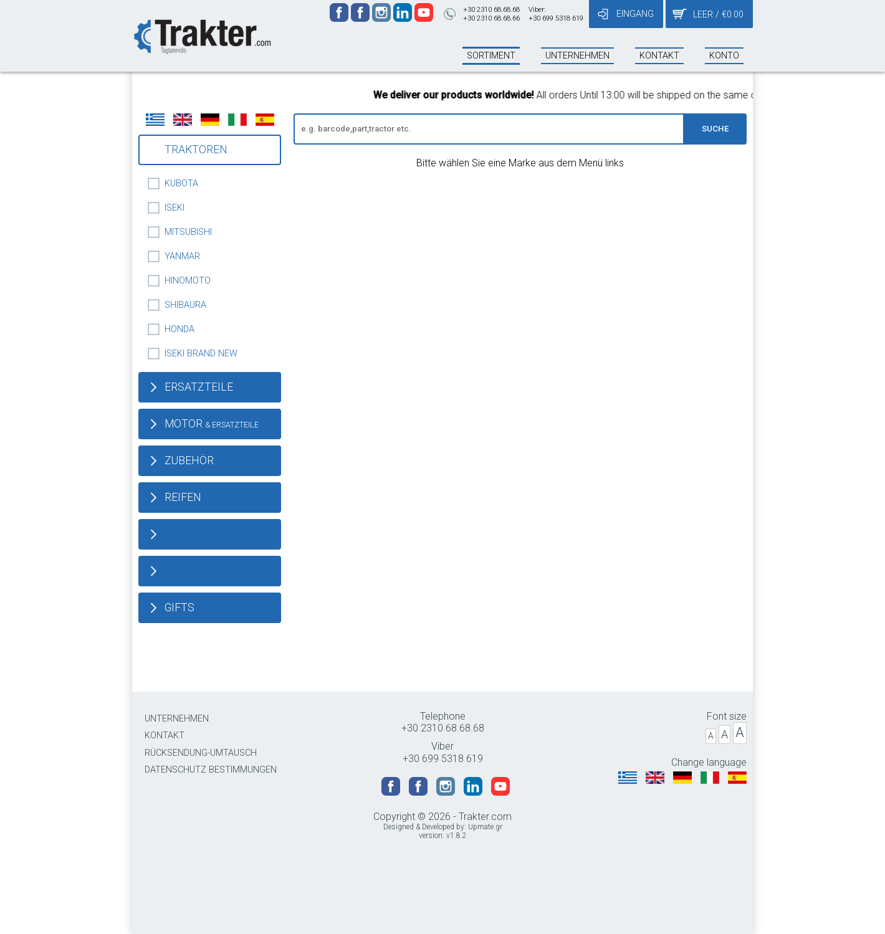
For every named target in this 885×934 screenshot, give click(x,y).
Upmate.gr (485, 826)
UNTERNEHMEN (177, 718)
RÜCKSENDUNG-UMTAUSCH (201, 753)
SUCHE (715, 128)
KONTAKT (164, 735)
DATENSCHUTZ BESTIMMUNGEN (211, 770)
